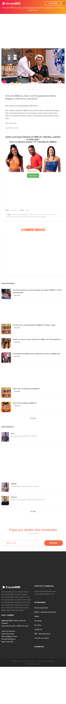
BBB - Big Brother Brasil (42, 634)
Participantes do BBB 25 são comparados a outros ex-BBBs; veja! (36, 354)
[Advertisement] (33, 28)
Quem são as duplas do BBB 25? (25, 403)
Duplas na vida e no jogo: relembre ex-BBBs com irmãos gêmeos (37, 339)
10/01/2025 (16, 295)
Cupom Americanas (7, 634)
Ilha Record (38, 629)
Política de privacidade (33, 664)
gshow (27, 210)
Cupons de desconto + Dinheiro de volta (14, 626)
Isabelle (14, 484)
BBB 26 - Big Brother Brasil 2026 (45, 612)
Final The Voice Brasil (41, 638)
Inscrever (54, 543)
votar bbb (15, 128)
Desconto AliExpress (8, 639)
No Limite (37, 625)
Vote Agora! (33, 176)
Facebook (39, 647)
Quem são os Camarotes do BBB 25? (26, 389)
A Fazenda (37, 621)
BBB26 (36, 616)
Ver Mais (33, 418)
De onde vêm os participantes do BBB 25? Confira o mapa (34, 325)
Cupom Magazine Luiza (9, 636)
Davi (12, 433)
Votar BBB (53, 3)
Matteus (14, 497)
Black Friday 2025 (7, 642)
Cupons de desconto (8, 631)
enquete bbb (8, 128)
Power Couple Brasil (41, 608)
